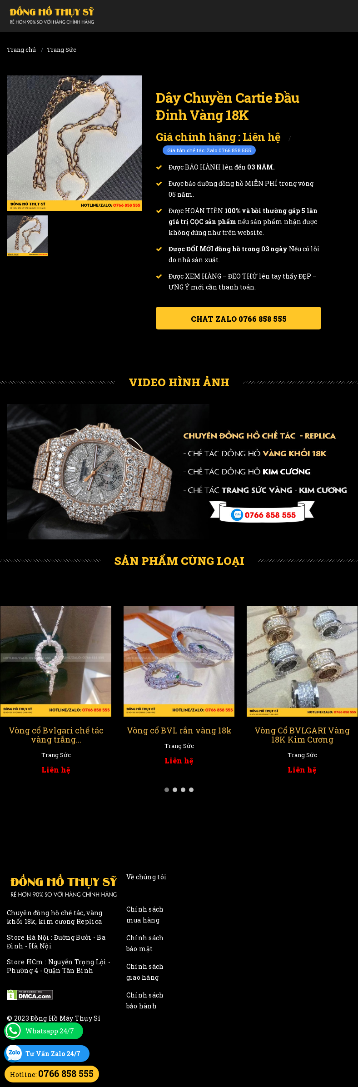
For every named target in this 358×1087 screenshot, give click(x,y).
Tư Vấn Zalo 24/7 (52, 1053)
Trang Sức (61, 49)
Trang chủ (21, 49)
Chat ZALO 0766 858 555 (239, 319)
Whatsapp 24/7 (49, 1030)
